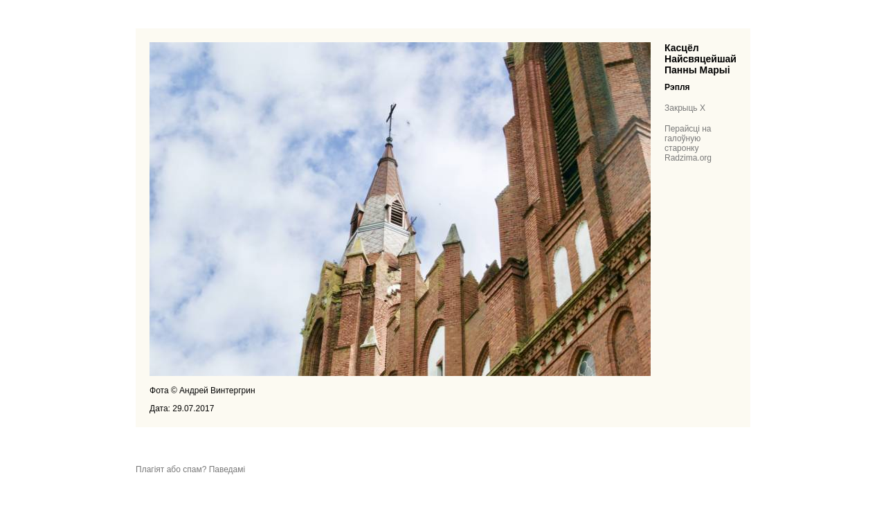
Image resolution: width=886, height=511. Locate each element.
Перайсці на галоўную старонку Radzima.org (688, 143)
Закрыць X (684, 108)
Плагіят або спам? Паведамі (190, 469)
